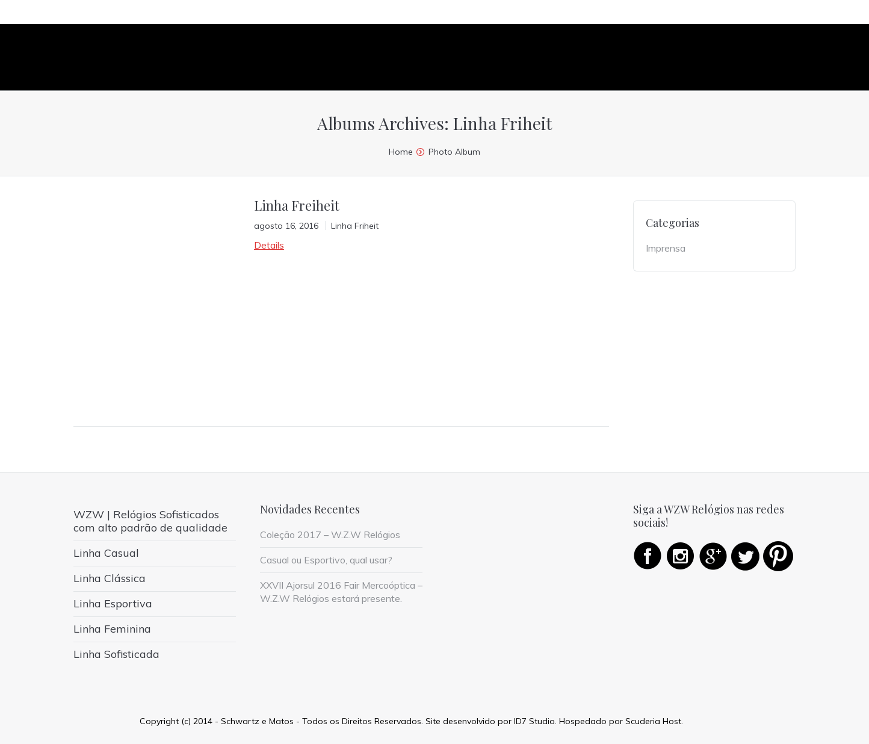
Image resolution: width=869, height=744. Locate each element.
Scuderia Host (653, 721)
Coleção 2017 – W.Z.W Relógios (330, 535)
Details (269, 245)
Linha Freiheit (296, 205)
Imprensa (665, 248)
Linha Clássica (109, 578)
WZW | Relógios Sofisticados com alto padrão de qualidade (150, 521)
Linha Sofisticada (116, 654)
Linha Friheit (355, 225)
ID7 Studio (534, 721)
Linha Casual (106, 553)
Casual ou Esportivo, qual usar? (326, 560)
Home (401, 151)
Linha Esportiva (112, 603)
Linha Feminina (112, 629)
